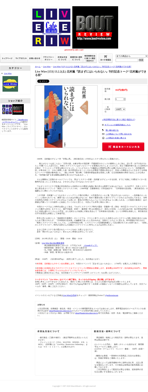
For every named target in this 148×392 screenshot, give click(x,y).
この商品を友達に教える (116, 138)
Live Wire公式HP (70, 295)
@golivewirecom (111, 295)
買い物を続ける (112, 130)
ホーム (38, 67)
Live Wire (15, 82)
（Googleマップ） (90, 245)
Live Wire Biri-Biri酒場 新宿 (53, 243)
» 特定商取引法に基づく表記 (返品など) (118, 119)
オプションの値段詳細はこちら (117, 125)
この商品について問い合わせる (119, 134)
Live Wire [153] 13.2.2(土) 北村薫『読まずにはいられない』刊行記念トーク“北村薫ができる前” (92, 67)
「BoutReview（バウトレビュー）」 (15, 121)
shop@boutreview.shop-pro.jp (60, 311)
